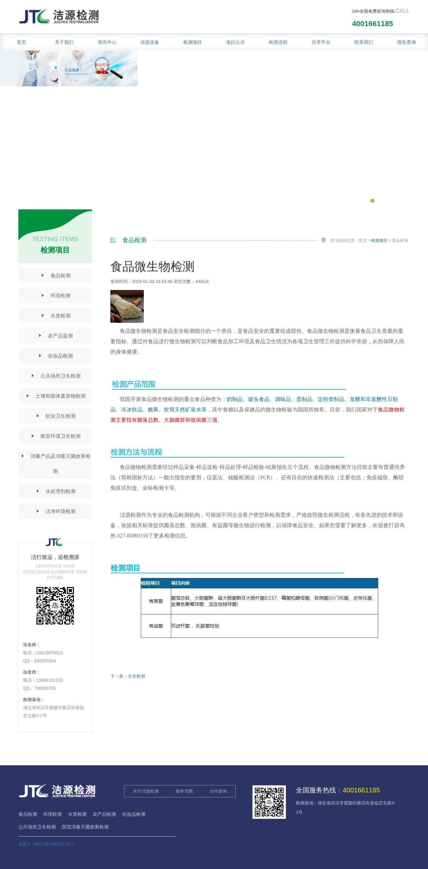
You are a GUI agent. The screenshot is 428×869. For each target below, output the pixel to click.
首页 (21, 42)
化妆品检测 (55, 356)
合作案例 (218, 791)
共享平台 (321, 42)
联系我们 (363, 42)
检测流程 (278, 42)
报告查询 (406, 42)
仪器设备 (149, 42)
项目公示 (235, 42)
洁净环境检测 (55, 511)
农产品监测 (55, 336)
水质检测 (55, 315)
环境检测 (55, 295)
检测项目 (192, 42)
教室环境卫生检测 (55, 436)
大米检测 (136, 676)
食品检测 (55, 275)
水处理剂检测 (55, 491)
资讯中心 (107, 42)
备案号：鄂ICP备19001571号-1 (46, 844)
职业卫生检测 (55, 416)
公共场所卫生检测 (55, 376)
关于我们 (64, 42)
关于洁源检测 (146, 791)
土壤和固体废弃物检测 (55, 396)
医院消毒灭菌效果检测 (85, 827)
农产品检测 (104, 814)
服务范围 (184, 791)
